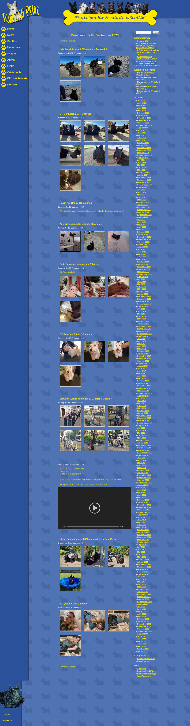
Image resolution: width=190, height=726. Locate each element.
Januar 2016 (142, 413)
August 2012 (142, 515)
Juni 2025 (141, 133)
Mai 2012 (141, 522)
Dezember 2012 (144, 505)
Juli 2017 (141, 368)
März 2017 (141, 378)
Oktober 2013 (143, 480)
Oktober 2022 (143, 212)
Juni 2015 (141, 430)
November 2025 (144, 120)
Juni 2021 (141, 252)
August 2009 (142, 604)
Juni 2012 (141, 520)
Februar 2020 (143, 292)
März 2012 (141, 527)
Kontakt (12, 84)
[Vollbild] (129, 526)
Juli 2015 (141, 428)
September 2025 (144, 125)
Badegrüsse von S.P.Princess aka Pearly (146, 58)
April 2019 (141, 316)
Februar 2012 (143, 530)
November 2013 (144, 478)
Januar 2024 (142, 175)
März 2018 (141, 349)
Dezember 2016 (144, 386)
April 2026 (141, 108)
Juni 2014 (141, 460)
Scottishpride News (146, 659)
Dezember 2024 (144, 148)
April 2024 (141, 167)
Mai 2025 (141, 135)
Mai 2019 (141, 314)
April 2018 (141, 346)
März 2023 (141, 200)
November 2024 (144, 150)
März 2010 (141, 587)
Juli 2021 (141, 249)
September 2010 (144, 572)
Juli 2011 (141, 547)
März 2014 (141, 468)
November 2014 (144, 448)
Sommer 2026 (143, 41)
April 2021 (141, 257)
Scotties (12, 41)
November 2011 (144, 537)
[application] (94, 508)
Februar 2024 (143, 172)
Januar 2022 (142, 234)
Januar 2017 (142, 383)
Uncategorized (143, 661)
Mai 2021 (141, 254)
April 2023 (141, 197)
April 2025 (141, 138)
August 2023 (142, 187)
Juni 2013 (141, 490)
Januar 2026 (142, 115)
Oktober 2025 (143, 123)
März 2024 (141, 170)
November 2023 (144, 180)
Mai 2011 (141, 552)
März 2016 (141, 408)
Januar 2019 (142, 324)
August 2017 (142, 366)
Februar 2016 (143, 411)
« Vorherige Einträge (67, 41)
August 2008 (142, 634)
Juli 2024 (141, 160)
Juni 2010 (141, 579)
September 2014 (144, 453)
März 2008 (141, 646)
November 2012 (144, 507)
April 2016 (141, 406)
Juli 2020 (141, 279)
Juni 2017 (141, 371)
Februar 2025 (143, 143)
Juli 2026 (141, 101)
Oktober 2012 (143, 510)
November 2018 (144, 329)
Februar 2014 (143, 470)
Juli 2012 (141, 517)
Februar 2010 (143, 589)
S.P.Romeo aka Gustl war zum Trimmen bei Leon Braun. (148, 52)
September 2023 (144, 185)
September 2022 (144, 215)
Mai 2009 (141, 612)
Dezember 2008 (144, 624)
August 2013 (142, 485)
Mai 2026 (141, 105)
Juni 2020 (141, 282)
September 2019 (144, 304)
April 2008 (141, 644)
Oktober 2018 (143, 331)
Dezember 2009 (144, 594)
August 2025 (142, 128)
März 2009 (141, 616)
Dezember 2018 (144, 326)
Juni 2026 (141, 103)
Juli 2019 (141, 309)
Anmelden (141, 669)
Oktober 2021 (143, 242)
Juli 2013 (141, 487)
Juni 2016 (141, 401)
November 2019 (144, 299)
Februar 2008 (143, 649)
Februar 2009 (143, 619)
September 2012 (144, 512)
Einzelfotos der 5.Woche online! (146, 74)
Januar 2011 (142, 562)
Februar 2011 (143, 559)
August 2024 (142, 158)
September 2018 (144, 334)
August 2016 (142, 396)
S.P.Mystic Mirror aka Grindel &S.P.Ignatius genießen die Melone (146, 45)
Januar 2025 (142, 145)
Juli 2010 (141, 577)
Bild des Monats (17, 78)
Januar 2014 (142, 473)
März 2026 (141, 110)
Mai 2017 (141, 373)
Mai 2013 (141, 492)
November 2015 (144, 418)
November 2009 (144, 597)
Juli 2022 (141, 220)
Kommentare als (146, 674)
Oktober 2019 (143, 301)
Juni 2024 (141, 163)
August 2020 (142, 277)
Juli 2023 (141, 190)
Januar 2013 (142, 502)
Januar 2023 (142, 205)
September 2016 (144, 393)
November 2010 (144, 567)
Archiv (11, 59)
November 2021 (144, 239)
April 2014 (141, 465)
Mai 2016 (141, 403)
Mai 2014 (141, 463)
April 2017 (141, 376)
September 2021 (144, 244)
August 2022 (142, 217)
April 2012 (141, 525)
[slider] (93, 526)
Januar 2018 (142, 354)
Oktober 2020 (143, 272)
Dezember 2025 (144, 118)
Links (10, 65)
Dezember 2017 (144, 356)
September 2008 (144, 631)
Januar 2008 (142, 651)
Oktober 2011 (143, 540)
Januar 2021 (142, 264)
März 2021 (141, 259)
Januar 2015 (142, 443)
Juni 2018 (141, 341)
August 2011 (142, 545)
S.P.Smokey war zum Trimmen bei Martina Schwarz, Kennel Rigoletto (147, 63)
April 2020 (141, 287)
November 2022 (144, 210)
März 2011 (141, 557)
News (10, 34)
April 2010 (141, 584)
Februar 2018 (143, 351)
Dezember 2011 (144, 535)
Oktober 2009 (143, 599)
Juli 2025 (141, 130)
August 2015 (142, 425)
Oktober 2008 (143, 629)
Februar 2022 (143, 232)
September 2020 (144, 274)
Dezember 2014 (144, 445)
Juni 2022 (141, 222)
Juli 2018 (141, 339)
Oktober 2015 (143, 421)
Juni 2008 (141, 639)
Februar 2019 (143, 321)
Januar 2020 (142, 294)
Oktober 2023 (143, 182)
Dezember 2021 (144, 237)
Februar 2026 (143, 113)
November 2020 (144, 269)
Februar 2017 (143, 381)
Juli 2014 (141, 458)
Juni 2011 (141, 549)
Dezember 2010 (144, 564)
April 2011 (141, 554)
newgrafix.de (7, 720)
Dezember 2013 (144, 475)
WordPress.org (144, 676)
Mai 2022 (141, 225)
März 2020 (141, 289)
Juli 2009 (141, 607)
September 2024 (144, 155)
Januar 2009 (142, 621)
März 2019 (141, 319)
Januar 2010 (142, 592)
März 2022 (141, 229)
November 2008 (144, 626)
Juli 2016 (141, 398)
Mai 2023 (141, 195)
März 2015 (141, 438)
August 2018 (142, 336)
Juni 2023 (141, 192)
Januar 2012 (142, 532)
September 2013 (144, 483)
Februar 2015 (143, 440)
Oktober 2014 (143, 450)
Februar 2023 (143, 202)
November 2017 (144, 358)
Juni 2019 (141, 311)
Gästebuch (14, 72)
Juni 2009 (141, 609)
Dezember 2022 (144, 207)
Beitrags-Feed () (146, 671)
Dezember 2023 (144, 177)
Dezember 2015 (144, 416)
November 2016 (144, 388)
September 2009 (144, 602)
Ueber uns (13, 47)
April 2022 (141, 227)
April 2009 (141, 614)
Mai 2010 (141, 582)
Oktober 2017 (143, 361)
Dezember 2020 (144, 267)
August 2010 (142, 574)
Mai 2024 (141, 165)
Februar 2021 (143, 262)
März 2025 (141, 140)
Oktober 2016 (143, 391)
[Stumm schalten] (126, 526)
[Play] (60, 526)
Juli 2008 (141, 636)
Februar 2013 (143, 500)
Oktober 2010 (143, 569)
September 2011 (144, 542)
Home (11, 28)
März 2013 (141, 497)
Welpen (12, 53)
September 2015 (144, 423)
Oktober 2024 (143, 153)
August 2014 (142, 455)
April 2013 (141, 495)
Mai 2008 (141, 641)
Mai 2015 (141, 433)
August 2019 (142, 306)
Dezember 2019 (144, 296)
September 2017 (144, 363)
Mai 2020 (141, 284)
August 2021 (142, 247)
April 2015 (141, 435)
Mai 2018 (141, 344)
